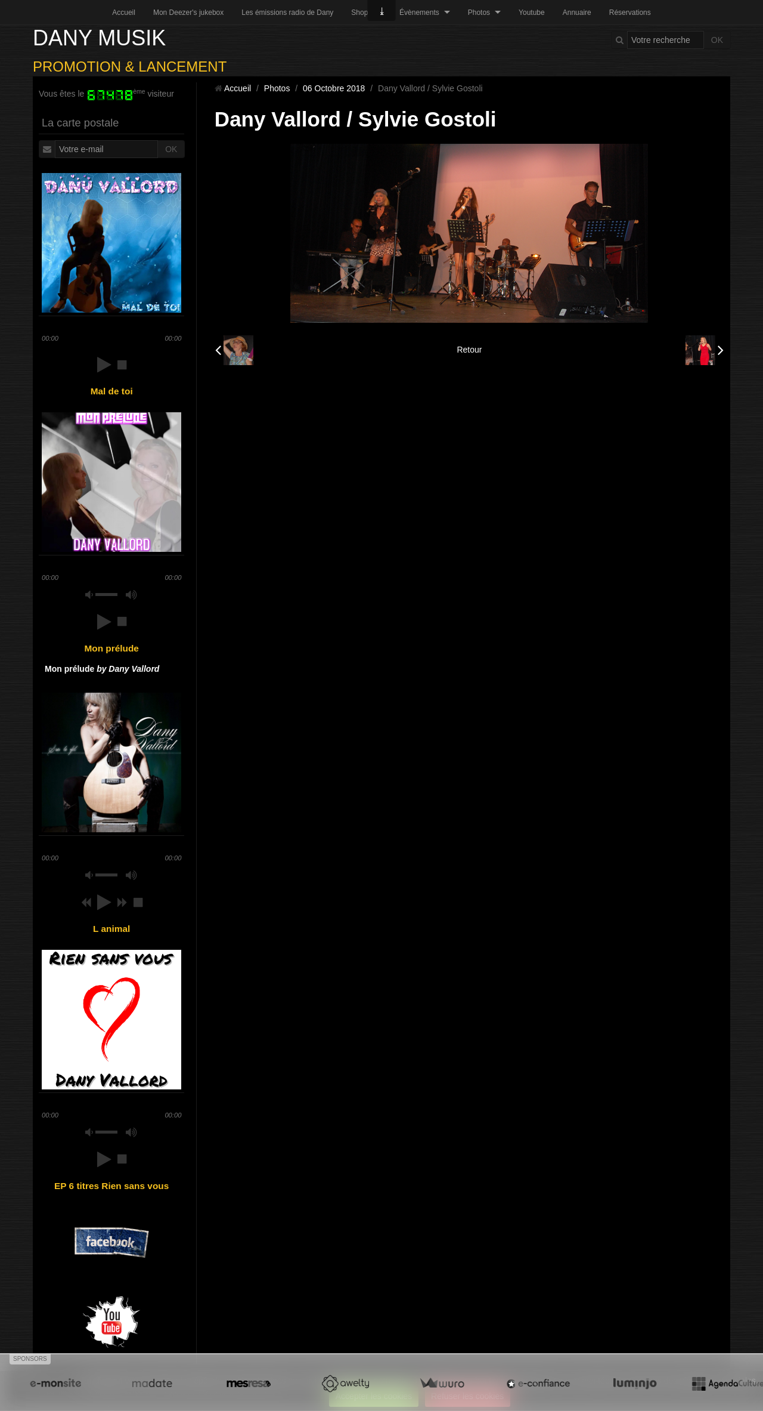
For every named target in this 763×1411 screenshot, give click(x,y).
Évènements (419, 12)
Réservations (630, 12)
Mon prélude (102, 669)
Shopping (366, 12)
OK (717, 40)
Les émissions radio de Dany (287, 12)
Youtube (532, 12)
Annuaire (577, 12)
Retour (469, 349)
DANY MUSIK (99, 38)
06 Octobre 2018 (334, 88)
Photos (479, 12)
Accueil (123, 12)
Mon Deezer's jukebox (188, 12)
